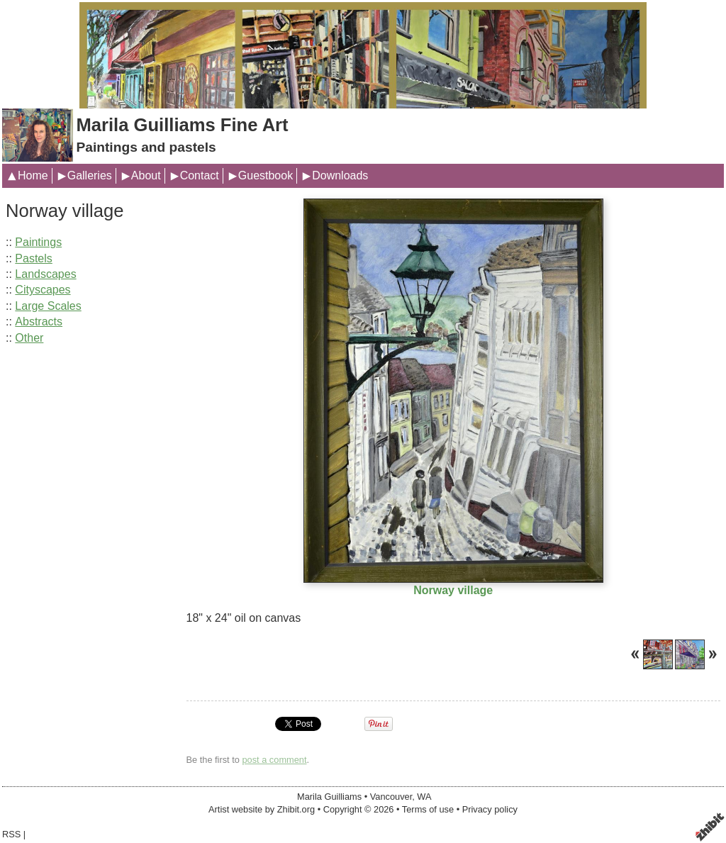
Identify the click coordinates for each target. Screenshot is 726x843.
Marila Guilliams (329, 796)
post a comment (274, 759)
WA (424, 796)
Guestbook (265, 175)
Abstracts (38, 322)
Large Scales (48, 306)
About (146, 175)
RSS (11, 834)
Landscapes (45, 274)
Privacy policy (490, 809)
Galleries (89, 175)
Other (29, 338)
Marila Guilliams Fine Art (182, 125)
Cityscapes (42, 290)
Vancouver (391, 796)
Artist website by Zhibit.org (261, 809)
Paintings (38, 242)
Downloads (340, 175)
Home (33, 175)
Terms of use (428, 809)
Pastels (33, 258)
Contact (199, 175)
